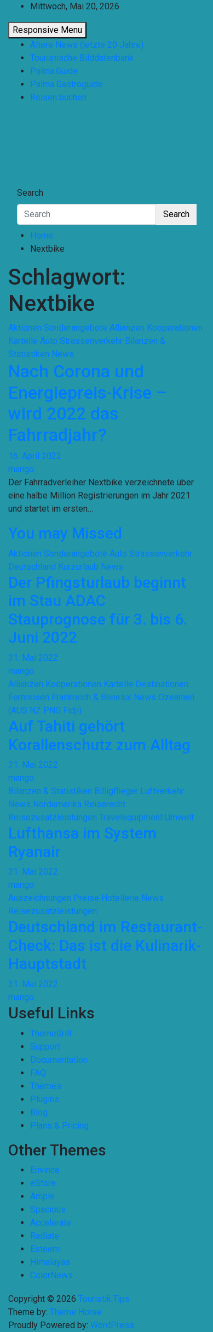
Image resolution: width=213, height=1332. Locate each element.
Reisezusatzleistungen (52, 817)
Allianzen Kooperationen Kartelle (70, 684)
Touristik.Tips (70, 130)
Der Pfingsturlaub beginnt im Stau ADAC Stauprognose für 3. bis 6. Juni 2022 (97, 610)
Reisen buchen (58, 97)
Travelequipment (131, 817)
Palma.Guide (54, 71)
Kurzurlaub (78, 567)
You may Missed (65, 533)
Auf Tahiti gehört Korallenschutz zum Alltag (99, 735)
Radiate (44, 1236)
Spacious (48, 1209)
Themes (45, 1086)
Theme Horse (76, 1312)
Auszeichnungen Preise (53, 898)
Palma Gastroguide (66, 84)
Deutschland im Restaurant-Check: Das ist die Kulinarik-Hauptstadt (105, 945)
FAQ (38, 1073)
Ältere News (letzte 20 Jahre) (86, 44)
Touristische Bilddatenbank (82, 58)
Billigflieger (116, 791)
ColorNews (51, 1275)
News (62, 354)
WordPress (112, 1325)
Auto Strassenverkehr (81, 341)
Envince (45, 1170)
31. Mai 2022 (33, 658)
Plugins (44, 1099)
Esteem (45, 1249)
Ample (42, 1196)
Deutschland (32, 567)
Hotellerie (120, 898)
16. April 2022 (34, 456)
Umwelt (179, 817)
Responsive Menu (47, 30)
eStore (43, 1183)
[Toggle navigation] (24, 182)
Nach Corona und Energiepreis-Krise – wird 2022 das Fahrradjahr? (87, 403)
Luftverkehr (162, 791)
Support (45, 1046)
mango (21, 469)
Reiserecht (104, 804)
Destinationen (161, 684)
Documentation (59, 1060)
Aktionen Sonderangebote (57, 327)
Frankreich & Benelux (91, 697)
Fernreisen (28, 697)
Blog (39, 1112)
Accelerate (50, 1222)
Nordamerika (57, 804)
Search (30, 193)
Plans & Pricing (59, 1125)
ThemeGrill (50, 1033)
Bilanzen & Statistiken (50, 791)
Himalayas (50, 1262)
